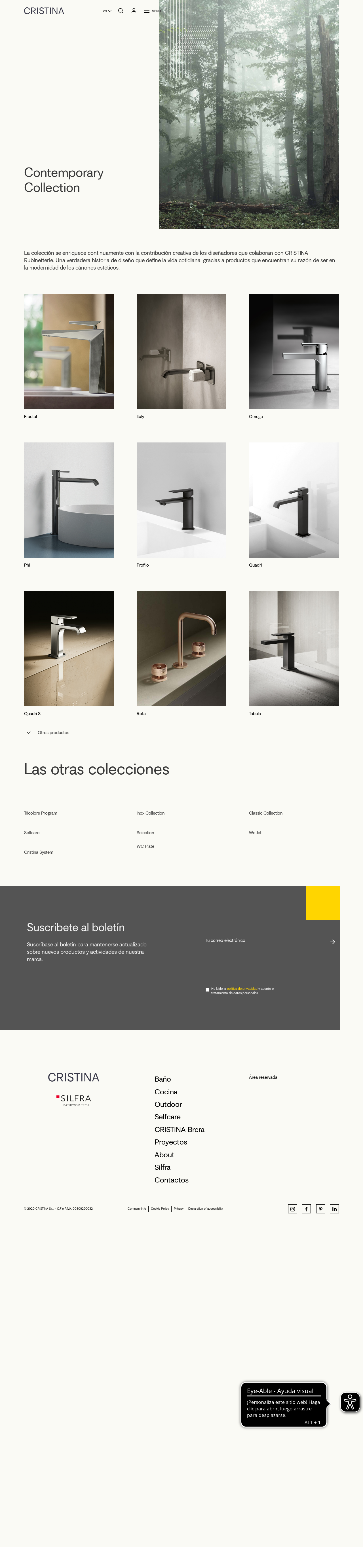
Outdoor (168, 1424)
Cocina (166, 1411)
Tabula (255, 713)
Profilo (143, 565)
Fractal (30, 416)
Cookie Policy (160, 1529)
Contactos (172, 1499)
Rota (141, 713)
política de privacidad (242, 1309)
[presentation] (249, 1287)
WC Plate (145, 1065)
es (105, 11)
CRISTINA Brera (179, 1449)
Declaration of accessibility (205, 1529)
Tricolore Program (40, 923)
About (164, 1474)
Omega (256, 416)
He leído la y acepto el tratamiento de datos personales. (242, 1311)
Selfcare (31, 1043)
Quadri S (32, 713)
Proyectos (171, 1462)
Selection (145, 1052)
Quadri (255, 565)
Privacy (178, 1529)
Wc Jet (255, 1052)
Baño (163, 1399)
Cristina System (38, 1172)
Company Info (137, 1529)
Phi (27, 565)
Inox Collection (150, 914)
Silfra (162, 1487)
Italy (140, 416)
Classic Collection (265, 914)
